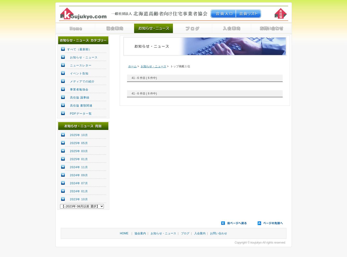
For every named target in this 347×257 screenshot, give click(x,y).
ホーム (132, 66)
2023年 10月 (79, 199)
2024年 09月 (79, 175)
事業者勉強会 (79, 89)
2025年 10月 (79, 135)
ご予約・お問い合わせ (271, 28)
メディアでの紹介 (82, 81)
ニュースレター (81, 65)
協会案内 (140, 233)
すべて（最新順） (79, 49)
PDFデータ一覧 (81, 113)
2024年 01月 (79, 191)
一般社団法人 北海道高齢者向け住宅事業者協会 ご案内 (114, 28)
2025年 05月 (79, 143)
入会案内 (231, 28)
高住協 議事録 (79, 97)
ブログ (192, 28)
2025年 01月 (79, 159)
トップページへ (75, 28)
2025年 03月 (79, 151)
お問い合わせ (218, 233)
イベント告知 (79, 73)
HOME (124, 233)
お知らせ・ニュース (153, 28)
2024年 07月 (79, 183)
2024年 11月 (79, 167)
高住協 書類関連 (81, 105)
